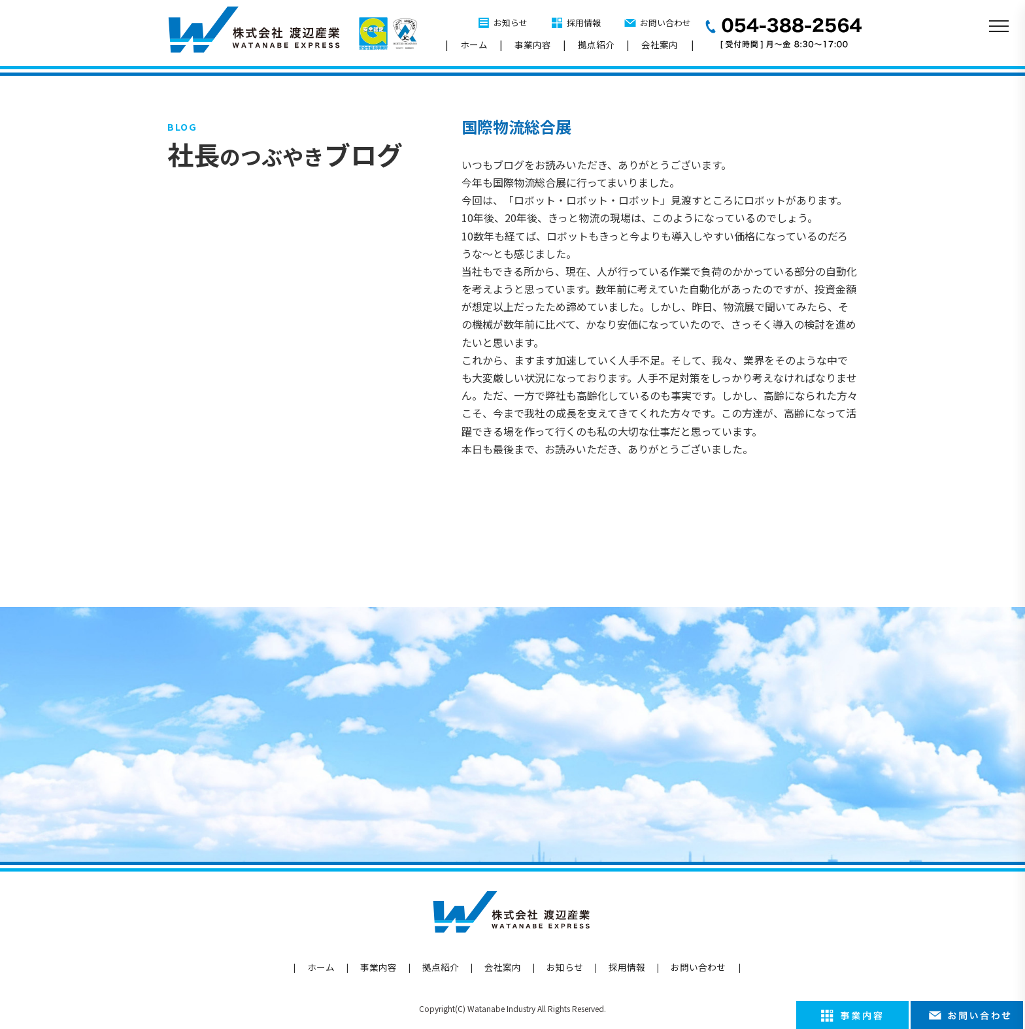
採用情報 (584, 22)
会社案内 (659, 44)
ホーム (474, 44)
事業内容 (532, 44)
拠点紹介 (596, 44)
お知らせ (511, 22)
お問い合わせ (665, 22)
